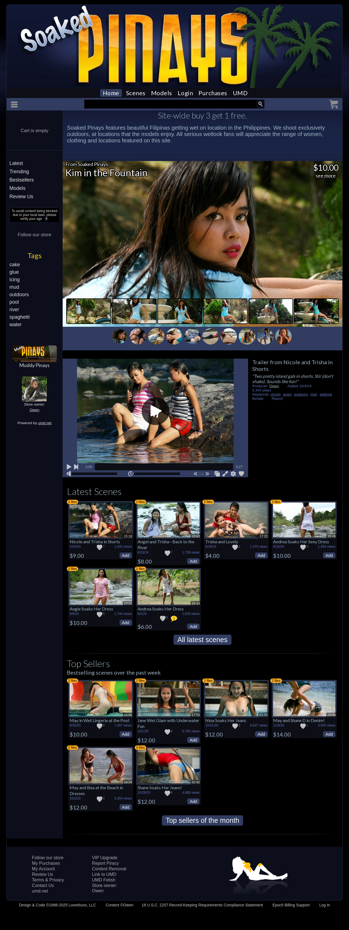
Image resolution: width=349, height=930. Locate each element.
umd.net (44, 423)
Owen (34, 410)
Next (302, 335)
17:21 (263, 536)
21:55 (263, 715)
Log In (324, 905)
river (14, 309)
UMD (240, 93)
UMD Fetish (103, 880)
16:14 (196, 603)
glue (14, 272)
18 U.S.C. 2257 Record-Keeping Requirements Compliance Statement (202, 905)
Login (185, 93)
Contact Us (43, 885)
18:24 (128, 782)
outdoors (19, 294)
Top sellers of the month (202, 820)
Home (111, 93)
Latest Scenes (94, 491)
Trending (19, 171)
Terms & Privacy (48, 880)
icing (14, 279)
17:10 (196, 715)
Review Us (21, 196)
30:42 (196, 782)
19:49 (331, 536)
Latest (16, 163)
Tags (34, 255)
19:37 (128, 603)
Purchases (212, 93)
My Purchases (46, 863)
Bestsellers (21, 180)
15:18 (128, 536)
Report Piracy (105, 863)
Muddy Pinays (34, 365)
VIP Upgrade (104, 857)
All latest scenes (202, 640)
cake (14, 264)
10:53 (196, 536)
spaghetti (19, 317)
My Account (43, 868)
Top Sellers (88, 663)
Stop (68, 332)
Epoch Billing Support (291, 905)
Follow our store (34, 234)
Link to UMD (104, 874)
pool (14, 302)
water (15, 324)
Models (161, 93)
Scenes (136, 93)
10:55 (128, 715)
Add (125, 555)
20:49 (331, 715)
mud (14, 287)
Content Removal (109, 868)
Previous (102, 335)
